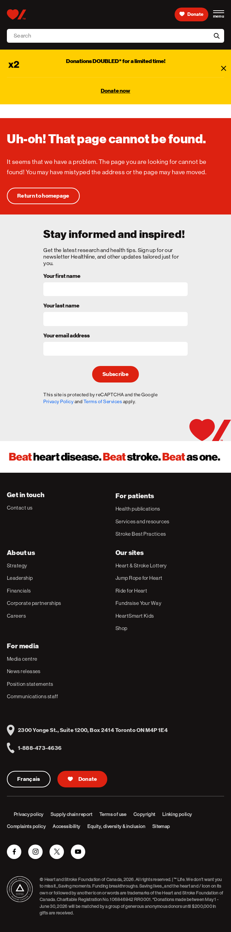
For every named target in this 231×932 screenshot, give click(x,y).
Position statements (30, 684)
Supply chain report (71, 814)
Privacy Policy (58, 401)
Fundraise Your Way (138, 603)
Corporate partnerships (34, 603)
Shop (122, 628)
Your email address (66, 336)
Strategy (17, 565)
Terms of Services (103, 401)
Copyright (144, 814)
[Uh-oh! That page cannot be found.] (43, 196)
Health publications (138, 509)
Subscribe (115, 374)
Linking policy (177, 814)
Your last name (61, 306)
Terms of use (112, 814)
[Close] (223, 68)
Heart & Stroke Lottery (141, 565)
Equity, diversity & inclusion (116, 826)
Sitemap (161, 826)
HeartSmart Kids (135, 616)
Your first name (61, 276)
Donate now (115, 90)
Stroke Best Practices (141, 534)
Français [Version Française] (28, 779)
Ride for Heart (131, 591)
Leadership (20, 578)
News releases (24, 671)
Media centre (22, 659)
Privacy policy (29, 814)
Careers (16, 616)
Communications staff (32, 696)
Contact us (20, 508)
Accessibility (66, 826)
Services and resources (142, 521)
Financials (19, 591)
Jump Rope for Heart (139, 578)
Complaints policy (26, 826)
